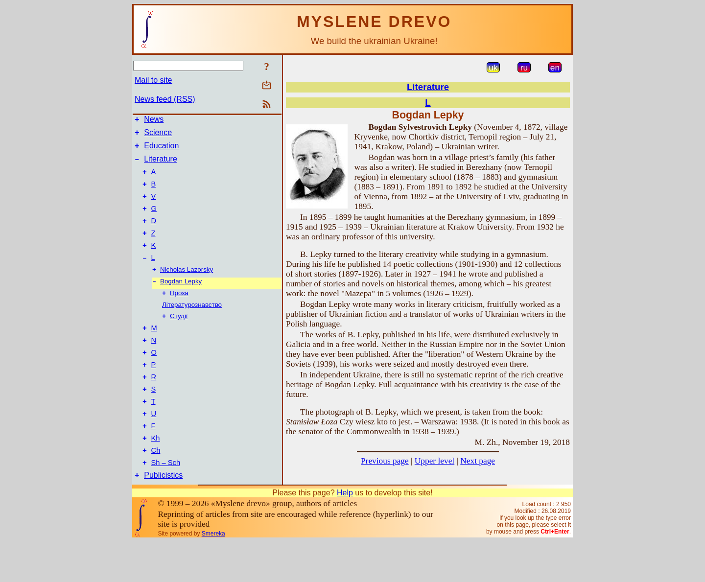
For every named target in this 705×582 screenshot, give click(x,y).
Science (158, 135)
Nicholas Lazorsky (186, 288)
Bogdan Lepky (181, 300)
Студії (179, 337)
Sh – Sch (165, 502)
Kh (155, 474)
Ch (156, 488)
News (154, 120)
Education (161, 150)
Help (345, 533)
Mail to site (153, 80)
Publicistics (163, 516)
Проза (179, 313)
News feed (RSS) (165, 99)
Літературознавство (192, 325)
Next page (477, 461)
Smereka (213, 574)
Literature (160, 165)
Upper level (434, 461)
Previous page (385, 461)
